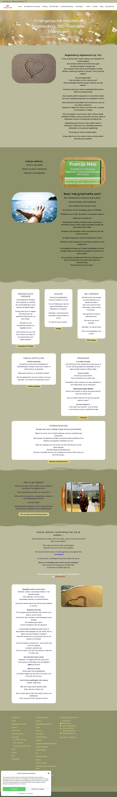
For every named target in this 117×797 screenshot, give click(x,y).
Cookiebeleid (21, 793)
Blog (101, 6)
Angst (38, 727)
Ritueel (38, 760)
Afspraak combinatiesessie (58, 461)
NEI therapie (54, 6)
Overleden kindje (41, 756)
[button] (48, 773)
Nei (37, 753)
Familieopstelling (67, 6)
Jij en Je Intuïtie (18, 743)
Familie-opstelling (34, 386)
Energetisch (40, 734)
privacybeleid (60, 576)
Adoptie (38, 721)
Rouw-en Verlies (41, 763)
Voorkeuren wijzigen (38, 789)
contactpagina (58, 554)
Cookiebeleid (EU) (64, 789)
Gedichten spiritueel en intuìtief (46, 743)
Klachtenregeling (52, 789)
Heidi (88, 6)
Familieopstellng (41, 737)
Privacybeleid (29, 793)
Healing (45, 6)
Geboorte (39, 740)
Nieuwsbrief (109, 6)
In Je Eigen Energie (19, 739)
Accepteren (14, 789)
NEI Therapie (91, 340)
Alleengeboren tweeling (43, 724)
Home (20, 6)
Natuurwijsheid (41, 750)
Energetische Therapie (25, 346)
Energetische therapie (32, 6)
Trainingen (79, 6)
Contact (95, 6)
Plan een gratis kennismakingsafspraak (33, 514)
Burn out (38, 730)
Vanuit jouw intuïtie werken (22, 746)
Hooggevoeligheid (42, 747)
